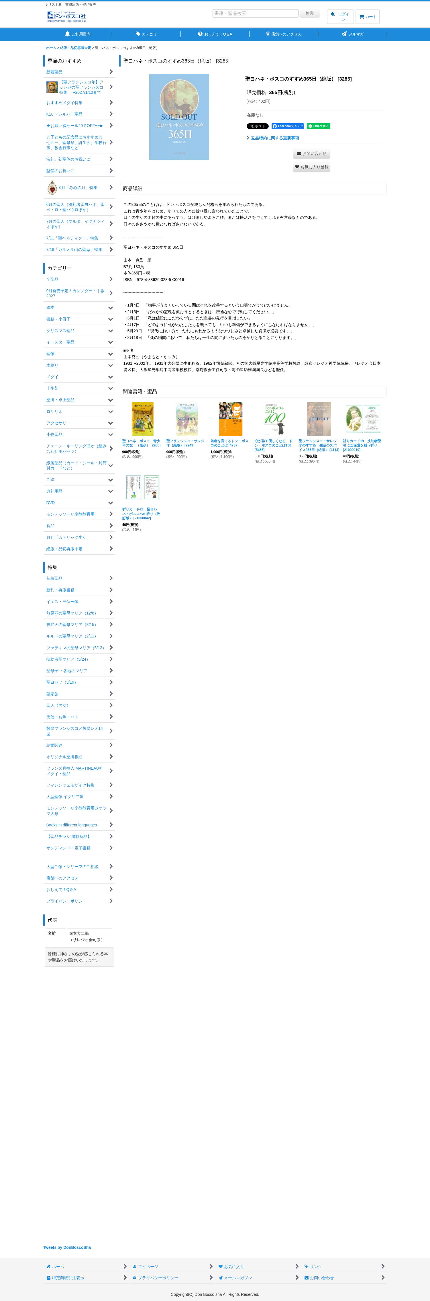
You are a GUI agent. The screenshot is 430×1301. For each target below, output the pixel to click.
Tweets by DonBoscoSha (67, 1247)
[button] (311, 167)
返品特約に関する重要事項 (273, 138)
